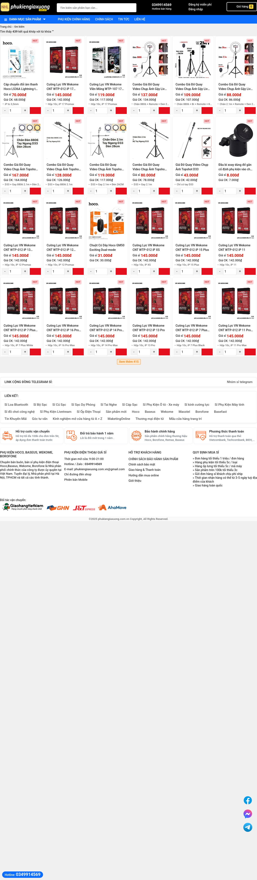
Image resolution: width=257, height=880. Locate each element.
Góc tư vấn (40, 419)
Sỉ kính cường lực (196, 405)
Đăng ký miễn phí (200, 4)
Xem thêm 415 (129, 362)
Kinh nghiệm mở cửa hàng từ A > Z (77, 419)
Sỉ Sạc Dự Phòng (83, 405)
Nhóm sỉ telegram (240, 382)
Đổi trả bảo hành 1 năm (96, 433)
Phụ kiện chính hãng (74, 19)
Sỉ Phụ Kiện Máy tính (229, 405)
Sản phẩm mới (116, 412)
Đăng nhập (195, 9)
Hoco (136, 412)
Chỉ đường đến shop (77, 474)
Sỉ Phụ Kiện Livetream (56, 412)
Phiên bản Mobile (75, 480)
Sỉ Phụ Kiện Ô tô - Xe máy (161, 405)
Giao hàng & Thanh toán (144, 469)
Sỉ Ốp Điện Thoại (89, 412)
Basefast (220, 412)
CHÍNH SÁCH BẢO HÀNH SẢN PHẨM (153, 459)
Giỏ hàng (241, 6)
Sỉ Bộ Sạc (40, 405)
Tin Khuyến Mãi (15, 419)
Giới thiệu (134, 480)
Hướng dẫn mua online (143, 475)
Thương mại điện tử (150, 419)
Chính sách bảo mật (141, 464)
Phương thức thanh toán (226, 431)
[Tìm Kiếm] (132, 7)
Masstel (184, 412)
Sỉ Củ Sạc (59, 405)
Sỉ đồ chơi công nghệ (19, 412)
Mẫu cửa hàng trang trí (185, 419)
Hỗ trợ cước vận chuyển (33, 431)
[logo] (26, 7)
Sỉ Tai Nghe (108, 405)
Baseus (150, 412)
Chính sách (104, 19)
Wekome (167, 412)
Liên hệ (139, 19)
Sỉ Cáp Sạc (129, 405)
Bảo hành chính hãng (160, 431)
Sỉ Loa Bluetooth (16, 405)
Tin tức (123, 19)
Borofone (202, 412)
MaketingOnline (119, 419)
